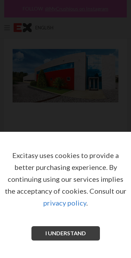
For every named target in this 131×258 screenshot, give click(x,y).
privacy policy (64, 203)
